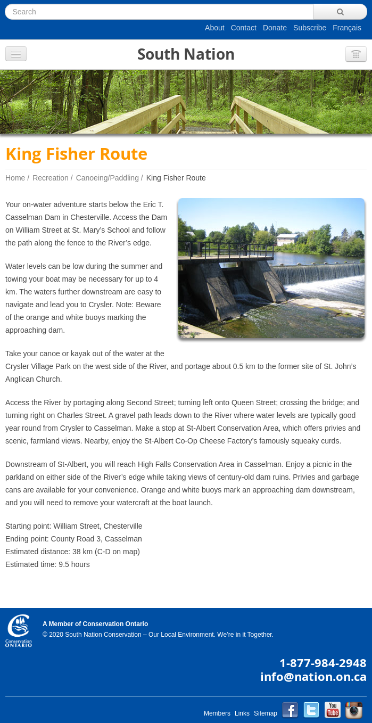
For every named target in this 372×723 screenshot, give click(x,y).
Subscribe (309, 27)
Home (15, 178)
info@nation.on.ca (313, 676)
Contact (244, 27)
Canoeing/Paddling (107, 178)
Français (347, 27)
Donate (275, 27)
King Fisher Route (176, 178)
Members (217, 713)
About (215, 27)
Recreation (50, 178)
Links (242, 713)
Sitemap (265, 713)
